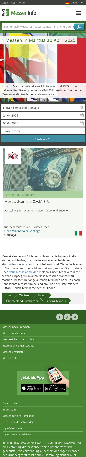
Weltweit (25, 295)
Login (5, 2)
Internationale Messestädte (18, 345)
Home (8, 295)
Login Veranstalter (13, 428)
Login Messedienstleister (17, 434)
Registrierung (18, 2)
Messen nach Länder (15, 333)
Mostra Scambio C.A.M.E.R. (27, 201)
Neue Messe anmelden (23, 272)
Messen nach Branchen (16, 327)
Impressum (9, 409)
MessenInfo (19, 12)
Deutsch (77, 2)
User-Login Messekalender (18, 422)
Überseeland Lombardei (22, 301)
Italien (42, 295)
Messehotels (10, 358)
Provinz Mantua (55, 301)
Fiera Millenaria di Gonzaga (22, 231)
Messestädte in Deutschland (19, 339)
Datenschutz (10, 403)
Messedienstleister (13, 351)
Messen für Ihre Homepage (18, 415)
